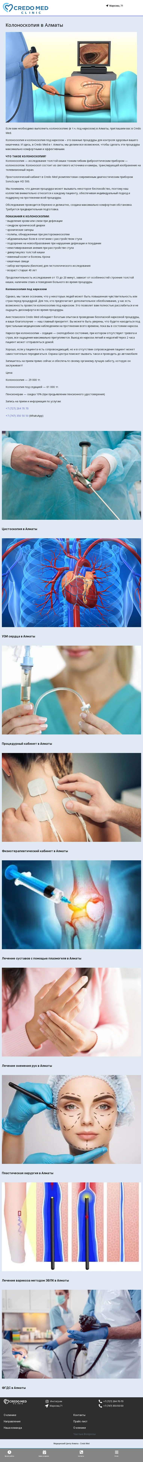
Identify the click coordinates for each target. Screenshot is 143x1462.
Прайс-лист (80, 1421)
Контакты (79, 1415)
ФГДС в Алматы (14, 1388)
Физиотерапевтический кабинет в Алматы (35, 851)
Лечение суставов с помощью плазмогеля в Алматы (41, 958)
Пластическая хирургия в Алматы (27, 1173)
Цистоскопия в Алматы (19, 529)
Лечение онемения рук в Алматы (27, 1066)
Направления (12, 1421)
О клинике (10, 1415)
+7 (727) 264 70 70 (17, 408)
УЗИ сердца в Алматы (18, 636)
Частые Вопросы (84, 1434)
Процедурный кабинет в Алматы (27, 743)
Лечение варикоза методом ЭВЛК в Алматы (35, 1280)
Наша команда (13, 1427)
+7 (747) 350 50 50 (17, 415)
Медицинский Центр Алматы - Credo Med (71, 1444)
